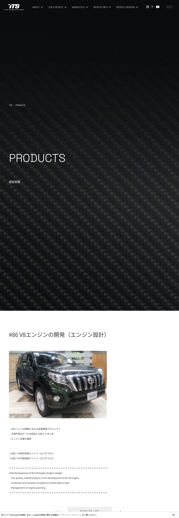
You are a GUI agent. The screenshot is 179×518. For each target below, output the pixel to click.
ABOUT (37, 7)
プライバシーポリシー (70, 514)
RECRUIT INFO (102, 7)
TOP (10, 105)
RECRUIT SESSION (127, 7)
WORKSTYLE (80, 7)
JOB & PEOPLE (57, 7)
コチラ (46, 453)
